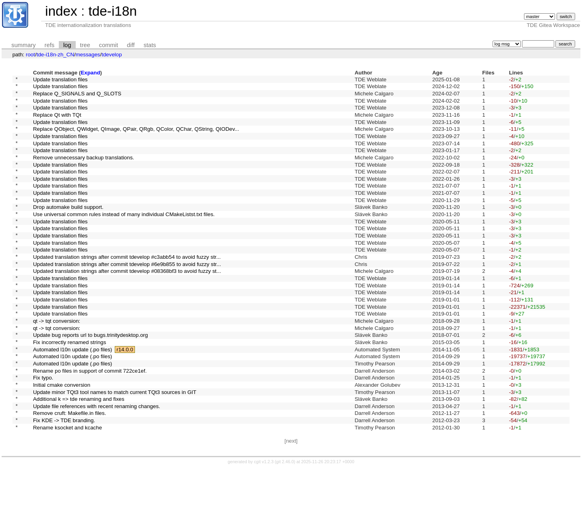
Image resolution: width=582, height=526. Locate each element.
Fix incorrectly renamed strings (69, 387)
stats (149, 45)
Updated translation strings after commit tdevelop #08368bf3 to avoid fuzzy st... (127, 304)
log (67, 45)
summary (23, 45)
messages (88, 55)
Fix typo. (43, 429)
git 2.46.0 (285, 522)
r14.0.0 (124, 396)
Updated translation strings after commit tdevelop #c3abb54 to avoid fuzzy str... (127, 288)
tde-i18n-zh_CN (55, 55)
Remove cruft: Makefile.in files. (69, 471)
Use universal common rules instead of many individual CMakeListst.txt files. (124, 238)
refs (49, 45)
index (61, 11)
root (30, 55)
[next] (291, 501)
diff (131, 45)
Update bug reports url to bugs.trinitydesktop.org (90, 379)
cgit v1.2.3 (264, 522)
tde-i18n (112, 11)
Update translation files (60, 80)
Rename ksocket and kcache (67, 487)
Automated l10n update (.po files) (72, 396)
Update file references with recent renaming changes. (96, 462)
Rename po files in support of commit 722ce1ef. (90, 421)
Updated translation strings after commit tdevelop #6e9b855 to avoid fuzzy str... (127, 296)
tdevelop (111, 55)
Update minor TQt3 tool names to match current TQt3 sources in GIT (114, 446)
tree (85, 45)
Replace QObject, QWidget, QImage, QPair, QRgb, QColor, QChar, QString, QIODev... (136, 138)
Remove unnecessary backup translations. (83, 171)
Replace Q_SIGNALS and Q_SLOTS (77, 96)
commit (108, 45)
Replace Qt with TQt (57, 121)
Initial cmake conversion (61, 437)
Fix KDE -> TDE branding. (64, 479)
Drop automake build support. (68, 230)
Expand (90, 73)
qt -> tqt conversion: (56, 362)
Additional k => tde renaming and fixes (78, 454)
